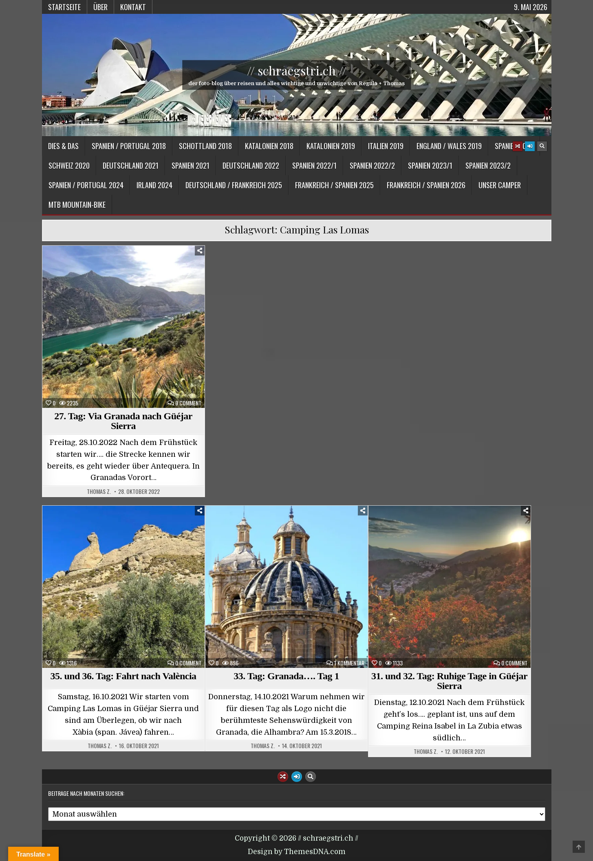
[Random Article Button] (517, 146)
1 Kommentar (349, 663)
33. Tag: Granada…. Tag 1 (286, 676)
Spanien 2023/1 (430, 165)
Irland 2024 (154, 185)
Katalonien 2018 (269, 146)
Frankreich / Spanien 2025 (334, 185)
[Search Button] (542, 146)
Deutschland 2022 (251, 165)
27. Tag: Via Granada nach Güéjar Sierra (123, 421)
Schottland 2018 (205, 146)
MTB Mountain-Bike (77, 204)
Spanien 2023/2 (488, 165)
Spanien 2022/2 (372, 165)
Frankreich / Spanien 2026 (426, 185)
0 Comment (188, 403)
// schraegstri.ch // (296, 70)
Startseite (64, 7)
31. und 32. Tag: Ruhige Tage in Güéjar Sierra (449, 681)
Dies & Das (63, 146)
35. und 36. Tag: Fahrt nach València (123, 676)
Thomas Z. (99, 491)
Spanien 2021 (190, 165)
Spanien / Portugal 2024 (85, 185)
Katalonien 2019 (330, 146)
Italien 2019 (385, 146)
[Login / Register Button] (530, 146)
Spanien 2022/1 (314, 165)
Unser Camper (499, 185)
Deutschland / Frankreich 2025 (233, 185)
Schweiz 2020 (69, 165)
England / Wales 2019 (449, 146)
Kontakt (133, 7)
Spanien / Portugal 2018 (129, 146)
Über (100, 7)
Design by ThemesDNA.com (297, 852)
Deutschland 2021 (131, 165)
